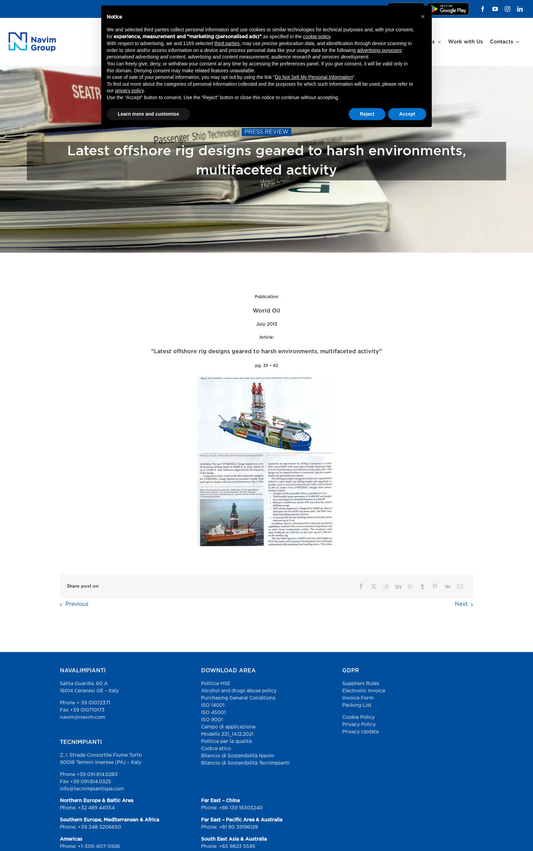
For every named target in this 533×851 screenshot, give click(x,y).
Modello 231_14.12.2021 (227, 734)
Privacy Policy (359, 725)
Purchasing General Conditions (238, 698)
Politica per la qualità (226, 741)
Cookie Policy (358, 717)
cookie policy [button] (316, 36)
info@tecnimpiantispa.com (92, 789)
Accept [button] (407, 114)
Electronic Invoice (363, 691)
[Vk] (447, 586)
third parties (227, 43)
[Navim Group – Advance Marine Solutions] (32, 35)
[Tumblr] (422, 586)
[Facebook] (361, 586)
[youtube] (495, 9)
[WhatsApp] (410, 586)
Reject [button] (367, 114)
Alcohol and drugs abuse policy (238, 691)
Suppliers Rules (360, 684)
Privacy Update (360, 732)
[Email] (460, 586)
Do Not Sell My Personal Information (314, 77)
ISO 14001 (212, 705)
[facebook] (482, 9)
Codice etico (216, 749)
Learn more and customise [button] (148, 114)
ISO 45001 (213, 713)
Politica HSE (215, 684)
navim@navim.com (82, 717)
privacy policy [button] (129, 90)
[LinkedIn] (398, 586)
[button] (422, 16)
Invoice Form (358, 698)
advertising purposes (379, 50)
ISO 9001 (212, 720)
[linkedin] (520, 9)
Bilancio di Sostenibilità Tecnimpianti (245, 763)
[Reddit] (386, 586)
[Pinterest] (435, 586)
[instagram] (507, 9)
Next (461, 604)
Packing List (357, 705)
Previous (76, 604)
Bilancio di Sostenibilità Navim (237, 756)
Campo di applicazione (228, 727)
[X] (373, 586)
